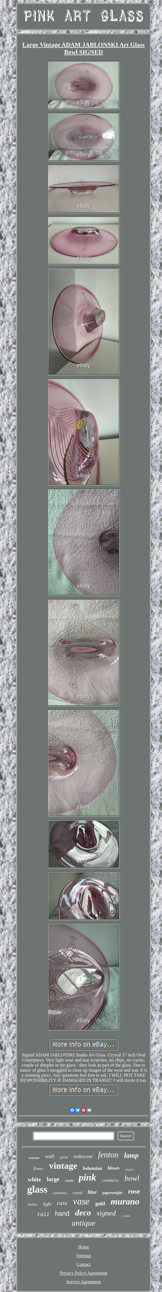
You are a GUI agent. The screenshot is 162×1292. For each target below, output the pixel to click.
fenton (108, 1154)
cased (77, 1192)
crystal (125, 1215)
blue (92, 1192)
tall (43, 1214)
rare (62, 1202)
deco (83, 1212)
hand (62, 1213)
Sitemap (83, 1255)
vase (81, 1201)
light (47, 1204)
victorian (34, 1157)
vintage (63, 1166)
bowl (131, 1178)
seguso (129, 1169)
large (53, 1179)
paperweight (112, 1193)
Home (83, 1246)
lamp (131, 1155)
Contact (83, 1264)
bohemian (92, 1168)
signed (106, 1213)
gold (100, 1203)
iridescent (83, 1156)
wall (49, 1156)
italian (32, 1204)
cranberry (110, 1180)
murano (125, 1201)
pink (87, 1177)
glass (37, 1189)
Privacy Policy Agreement (83, 1273)
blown (114, 1168)
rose (134, 1191)
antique (83, 1223)
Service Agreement (83, 1281)
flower (38, 1168)
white (34, 1179)
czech (69, 1181)
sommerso (60, 1193)
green (64, 1157)
